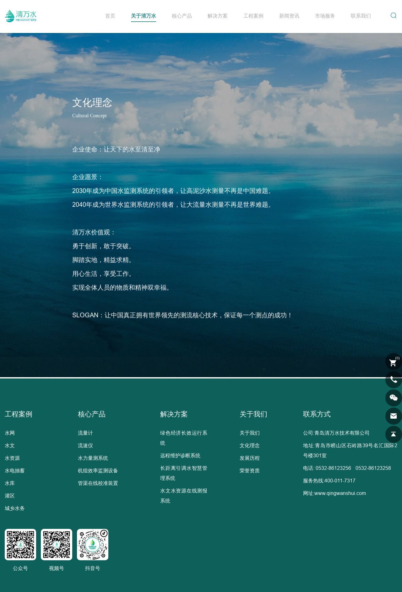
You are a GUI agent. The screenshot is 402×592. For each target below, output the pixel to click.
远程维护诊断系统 (180, 455)
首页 (110, 15)
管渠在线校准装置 (98, 483)
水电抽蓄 (15, 470)
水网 (10, 432)
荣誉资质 (250, 470)
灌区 (10, 495)
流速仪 (85, 445)
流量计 (85, 432)
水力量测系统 (93, 457)
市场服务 (325, 15)
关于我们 (250, 432)
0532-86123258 (373, 467)
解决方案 (218, 15)
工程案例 (253, 15)
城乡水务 (15, 508)
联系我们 (361, 15)
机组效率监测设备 (98, 470)
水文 (10, 445)
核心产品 (182, 15)
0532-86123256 (333, 467)
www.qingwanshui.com (340, 493)
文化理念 (250, 445)
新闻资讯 (289, 15)
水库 (10, 483)
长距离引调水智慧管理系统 (183, 472)
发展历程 (250, 457)
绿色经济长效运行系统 (183, 437)
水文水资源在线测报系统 (183, 495)
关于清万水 (143, 15)
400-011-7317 (340, 480)
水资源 (12, 457)
